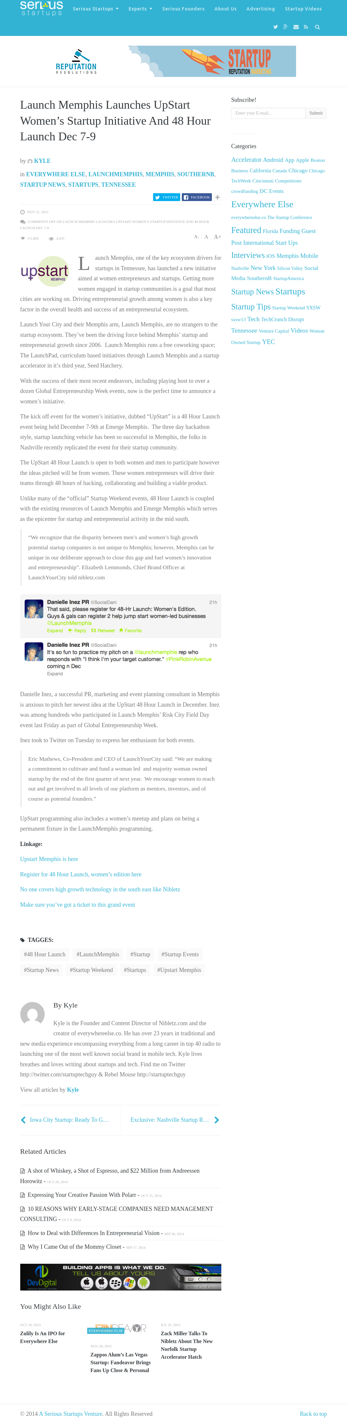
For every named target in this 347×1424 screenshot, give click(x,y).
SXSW (313, 307)
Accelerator (246, 159)
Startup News (43, 184)
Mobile (309, 255)
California (260, 170)
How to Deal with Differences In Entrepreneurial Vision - (102, 1233)
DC (264, 191)
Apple (302, 160)
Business (239, 170)
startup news (43, 970)
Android (273, 159)
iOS (270, 256)
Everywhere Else (56, 174)
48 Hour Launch (46, 954)
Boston (317, 160)
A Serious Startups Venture (70, 1414)
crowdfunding (244, 191)
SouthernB (195, 174)
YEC (268, 341)
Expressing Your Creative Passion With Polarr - (91, 1195)
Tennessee (118, 184)
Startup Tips (251, 306)
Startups (83, 184)
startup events (181, 954)
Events (276, 191)
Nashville (240, 268)
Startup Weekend (93, 970)
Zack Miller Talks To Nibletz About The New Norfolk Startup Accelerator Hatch (187, 1345)
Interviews (248, 255)
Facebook (200, 197)
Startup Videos (303, 8)
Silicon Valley (290, 268)
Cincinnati (263, 180)
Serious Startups (93, 8)
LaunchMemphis (115, 174)
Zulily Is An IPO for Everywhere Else (42, 1337)
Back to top (313, 1414)
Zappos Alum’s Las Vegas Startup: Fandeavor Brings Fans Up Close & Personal (120, 1362)
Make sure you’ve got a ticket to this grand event (77, 904)
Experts (138, 8)
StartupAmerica (288, 278)
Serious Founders (183, 8)
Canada (280, 170)
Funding (290, 230)
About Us (225, 8)
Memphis (160, 174)
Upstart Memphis (180, 970)
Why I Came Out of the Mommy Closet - (83, 1247)
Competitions (288, 180)
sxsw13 (238, 319)
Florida (270, 231)
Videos (299, 330)
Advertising (260, 8)
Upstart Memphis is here (49, 859)
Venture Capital (274, 331)
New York (263, 267)
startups (136, 970)
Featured (246, 230)
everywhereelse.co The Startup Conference (271, 217)
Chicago (298, 170)
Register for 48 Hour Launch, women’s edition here (81, 874)
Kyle (39, 161)
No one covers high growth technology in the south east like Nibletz (100, 889)
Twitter (170, 197)
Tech (253, 319)
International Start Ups (270, 243)
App (289, 160)
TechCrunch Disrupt (282, 319)
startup (141, 954)
